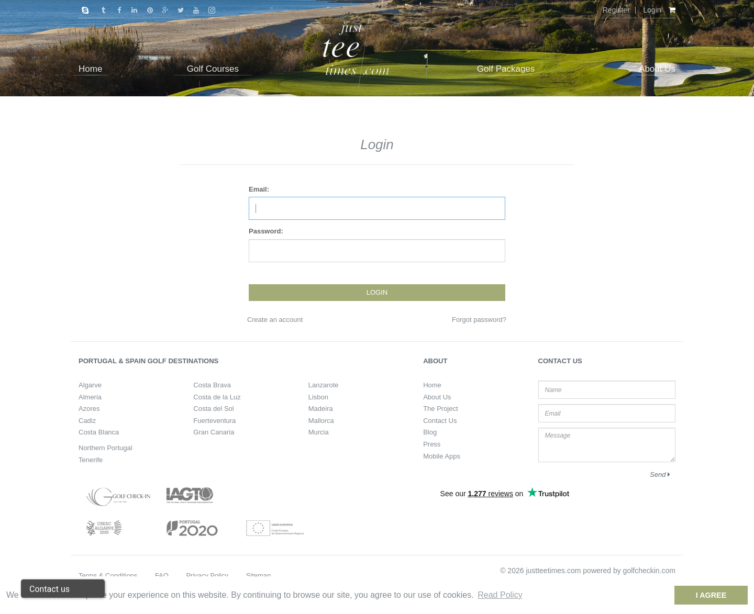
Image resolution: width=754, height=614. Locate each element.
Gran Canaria (213, 432)
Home (432, 385)
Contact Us (440, 421)
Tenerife (91, 460)
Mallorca (321, 421)
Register (616, 10)
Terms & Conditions (108, 575)
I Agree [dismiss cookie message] (711, 595)
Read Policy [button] (500, 594)
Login (652, 10)
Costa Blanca (99, 432)
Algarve (90, 385)
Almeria (90, 397)
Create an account (275, 319)
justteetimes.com (553, 570)
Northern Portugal (105, 448)
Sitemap (258, 575)
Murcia (318, 432)
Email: (259, 189)
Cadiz (87, 421)
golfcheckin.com (649, 570)
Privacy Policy (207, 575)
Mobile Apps (441, 456)
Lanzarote (323, 385)
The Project (440, 408)
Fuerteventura (214, 421)
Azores (89, 408)
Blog (430, 432)
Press (431, 444)
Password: (266, 231)
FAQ (162, 575)
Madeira (320, 408)
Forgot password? (479, 319)
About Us (437, 397)
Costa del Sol (213, 408)
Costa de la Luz (216, 397)
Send (660, 474)
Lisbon (318, 397)
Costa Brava (212, 385)
